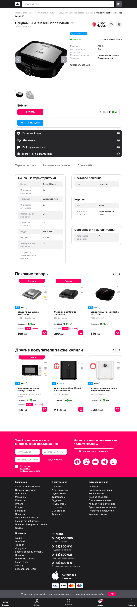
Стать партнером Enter (27, 486)
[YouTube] (95, 461)
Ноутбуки (57, 507)
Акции (18, 537)
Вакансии (20, 510)
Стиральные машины (100, 500)
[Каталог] (68, 602)
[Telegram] (104, 461)
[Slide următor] (119, 274)
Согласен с (30, 468)
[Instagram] (86, 461)
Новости (19, 555)
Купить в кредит (30, 122)
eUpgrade (20, 548)
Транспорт (57, 514)
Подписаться (54, 459)
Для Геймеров (60, 490)
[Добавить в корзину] (44, 332)
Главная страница (23, 13)
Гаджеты (57, 500)
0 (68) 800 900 (62, 538)
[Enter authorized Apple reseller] (64, 575)
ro (118, 4)
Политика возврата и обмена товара (31, 526)
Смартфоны (58, 510)
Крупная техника (98, 514)
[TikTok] (113, 461)
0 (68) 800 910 (62, 546)
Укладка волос (97, 493)
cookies (43, 594)
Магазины (20, 496)
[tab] (25, 166)
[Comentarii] (45, 298)
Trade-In (19, 544)
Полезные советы (25, 558)
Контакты (20, 500)
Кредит (19, 507)
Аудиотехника (59, 493)
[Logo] (17, 4)
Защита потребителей (27, 521)
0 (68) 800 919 (62, 563)
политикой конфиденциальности (30, 469)
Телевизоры (58, 496)
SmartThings (21, 562)
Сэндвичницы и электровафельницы (76, 13)
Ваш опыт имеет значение (93, 451)
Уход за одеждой (98, 496)
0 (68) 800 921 (62, 554)
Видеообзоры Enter (25, 568)
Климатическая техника (102, 503)
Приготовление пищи (45, 13)
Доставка (20, 493)
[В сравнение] (119, 24)
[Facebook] (77, 461)
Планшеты (57, 486)
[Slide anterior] (113, 274)
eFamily (19, 565)
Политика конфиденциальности (26, 516)
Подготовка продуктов (101, 510)
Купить (30, 112)
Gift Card (20, 541)
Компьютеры (59, 503)
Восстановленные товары (29, 551)
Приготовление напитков (102, 507)
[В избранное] (111, 24)
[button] (18, 59)
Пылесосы (94, 486)
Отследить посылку (26, 490)
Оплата (19, 503)
